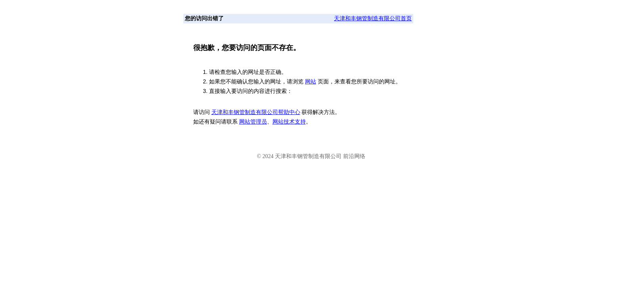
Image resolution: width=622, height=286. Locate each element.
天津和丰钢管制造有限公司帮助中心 (255, 112)
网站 (310, 81)
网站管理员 (253, 122)
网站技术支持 (289, 122)
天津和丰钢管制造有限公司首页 (373, 18)
